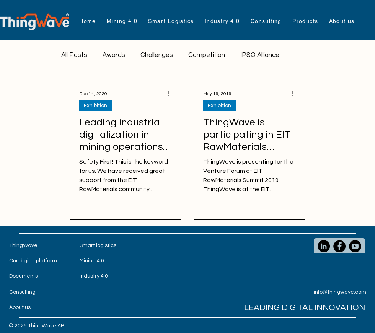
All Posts (74, 55)
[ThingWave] (24, 245)
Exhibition (95, 105)
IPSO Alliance (259, 55)
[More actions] (170, 93)
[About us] (24, 307)
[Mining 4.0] (95, 261)
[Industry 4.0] (95, 276)
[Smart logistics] (98, 245)
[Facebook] (339, 246)
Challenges (156, 55)
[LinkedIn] (324, 246)
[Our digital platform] (33, 261)
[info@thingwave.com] (341, 292)
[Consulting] (24, 292)
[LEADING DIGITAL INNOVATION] (289, 307)
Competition (206, 55)
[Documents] (24, 276)
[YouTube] (355, 246)
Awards (114, 55)
